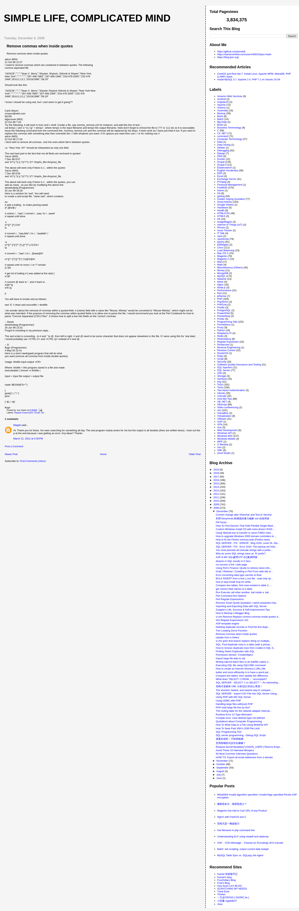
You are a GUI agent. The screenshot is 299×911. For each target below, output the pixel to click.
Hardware (222, 207)
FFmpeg (221, 181)
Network (221, 278)
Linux (220, 247)
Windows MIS (224, 435)
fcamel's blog (224, 877)
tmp (219, 381)
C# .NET (222, 133)
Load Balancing (225, 250)
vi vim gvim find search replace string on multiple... (243, 640)
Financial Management (229, 184)
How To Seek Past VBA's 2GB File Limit (238, 728)
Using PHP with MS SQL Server (233, 697)
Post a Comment (14, 446)
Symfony (222, 378)
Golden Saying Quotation (231, 199)
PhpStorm (222, 301)
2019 (216, 469)
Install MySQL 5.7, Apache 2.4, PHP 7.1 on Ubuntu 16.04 (248, 79)
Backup (221, 113)
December (222, 511)
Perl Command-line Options (231, 595)
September (222, 767)
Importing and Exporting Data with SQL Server (241, 606)
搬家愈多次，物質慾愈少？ (232, 804)
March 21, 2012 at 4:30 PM (28, 438)
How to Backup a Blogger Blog (232, 613)
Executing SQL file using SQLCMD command (241, 665)
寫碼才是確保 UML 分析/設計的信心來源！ (239, 686)
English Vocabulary (227, 170)
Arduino (221, 107)
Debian (221, 147)
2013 (216, 490)
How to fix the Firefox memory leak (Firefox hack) (243, 539)
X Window (222, 444)
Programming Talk (227, 321)
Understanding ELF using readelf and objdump (242, 836)
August (220, 771)
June (219, 778)
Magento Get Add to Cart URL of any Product (242, 810)
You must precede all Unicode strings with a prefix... (244, 550)
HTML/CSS (223, 213)
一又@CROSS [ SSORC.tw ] (233, 897)
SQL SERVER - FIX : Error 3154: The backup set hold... (246, 546)
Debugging (223, 150)
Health (220, 210)
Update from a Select (227, 637)
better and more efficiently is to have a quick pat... (243, 672)
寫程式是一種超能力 (228, 823)
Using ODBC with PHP (228, 700)
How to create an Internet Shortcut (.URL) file (240, 668)
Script (37, 412)
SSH (219, 373)
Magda (17, 425)
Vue (219, 427)
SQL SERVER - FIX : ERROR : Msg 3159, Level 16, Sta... (248, 543)
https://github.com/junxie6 (231, 51)
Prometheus (224, 324)
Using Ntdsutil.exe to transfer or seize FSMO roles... (244, 532)
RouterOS (222, 353)
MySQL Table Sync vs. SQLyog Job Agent (240, 855)
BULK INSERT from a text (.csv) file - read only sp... (244, 578)
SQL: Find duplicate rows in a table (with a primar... (244, 644)
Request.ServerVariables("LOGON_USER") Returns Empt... (249, 746)
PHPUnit (222, 304)
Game (220, 190)
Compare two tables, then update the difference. (242, 675)
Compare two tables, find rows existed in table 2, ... (244, 585)
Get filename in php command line (236, 830)
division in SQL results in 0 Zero (233, 561)
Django (221, 153)
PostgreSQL (224, 310)
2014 (216, 486)
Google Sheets (225, 204)
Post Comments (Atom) (33, 461)
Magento (222, 256)
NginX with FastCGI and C (231, 816)
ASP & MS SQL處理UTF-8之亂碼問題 (237, 557)
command (222, 136)
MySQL (221, 276)
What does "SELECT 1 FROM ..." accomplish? (241, 679)
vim (42, 412)
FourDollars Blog (226, 880)
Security (221, 361)
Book (220, 124)
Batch (220, 119)
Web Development (227, 430)
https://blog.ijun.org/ (228, 57)
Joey (219, 904)
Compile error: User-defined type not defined (240, 718)
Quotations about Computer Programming (239, 721)
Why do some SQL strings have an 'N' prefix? (241, 553)
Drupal (220, 161)
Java (219, 236)
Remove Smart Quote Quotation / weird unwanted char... (247, 602)
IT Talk (220, 233)
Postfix (221, 307)
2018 (216, 473)
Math (220, 264)
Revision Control (226, 350)
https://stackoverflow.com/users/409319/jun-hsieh (244, 54)
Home (103, 454)
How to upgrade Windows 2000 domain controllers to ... (246, 536)
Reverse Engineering (228, 347)
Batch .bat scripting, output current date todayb (243, 849)
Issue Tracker (224, 230)
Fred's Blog (223, 883)
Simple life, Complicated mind (87, 18)
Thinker (221, 894)
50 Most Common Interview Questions (237, 753)
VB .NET (222, 401)
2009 (216, 504)
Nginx (220, 284)
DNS (219, 156)
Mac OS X (222, 253)
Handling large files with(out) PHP (234, 704)
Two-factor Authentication (231, 390)
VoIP (219, 421)
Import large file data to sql (230, 658)
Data (219, 141)
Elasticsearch (224, 167)
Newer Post (11, 454)
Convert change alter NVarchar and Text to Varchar (244, 514)
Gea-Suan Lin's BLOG (229, 885)
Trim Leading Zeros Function (232, 630)
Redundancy (224, 338)
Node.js (221, 287)
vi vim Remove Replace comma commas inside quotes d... (248, 616)
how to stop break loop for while (233, 581)
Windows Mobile (226, 438)
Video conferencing (227, 407)
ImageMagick (224, 221)
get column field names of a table (234, 588)
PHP (219, 298)
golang (221, 196)
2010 (216, 500)
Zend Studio (224, 453)
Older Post (195, 454)
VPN (219, 424)
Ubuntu (221, 393)
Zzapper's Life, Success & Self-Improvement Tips (243, 609)
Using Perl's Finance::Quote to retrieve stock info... (244, 568)
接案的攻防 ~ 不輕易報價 (230, 738)
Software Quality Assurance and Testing (239, 364)
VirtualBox (222, 413)
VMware (221, 418)
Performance (224, 290)
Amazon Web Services (229, 96)
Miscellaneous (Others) (230, 267)
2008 (216, 507)
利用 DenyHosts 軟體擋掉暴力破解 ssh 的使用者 (242, 518)
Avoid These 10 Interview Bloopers (235, 750)
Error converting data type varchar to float (238, 575)
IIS (218, 219)
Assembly (222, 110)
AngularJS (223, 101)
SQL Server (223, 370)
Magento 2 (223, 258)
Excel (220, 176)
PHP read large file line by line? (233, 707)
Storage (221, 376)
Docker (221, 159)
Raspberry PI (224, 333)
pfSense (221, 296)
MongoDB (222, 273)
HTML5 (221, 216)
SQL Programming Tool (228, 731)
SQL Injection (224, 367)
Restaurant (223, 344)
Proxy (220, 327)
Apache (221, 104)
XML (219, 450)
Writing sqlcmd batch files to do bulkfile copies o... (243, 661)
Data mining (223, 144)
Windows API (224, 433)
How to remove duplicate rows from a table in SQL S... (245, 647)
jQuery (220, 241)
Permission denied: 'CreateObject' (234, 654)
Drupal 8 (222, 164)
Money (221, 270)
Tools (220, 387)
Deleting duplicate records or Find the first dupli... (243, 627)
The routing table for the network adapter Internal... (244, 710)
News (220, 281)
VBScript (222, 404)
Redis (220, 336)
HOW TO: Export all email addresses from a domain (244, 757)
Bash (220, 116)
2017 (216, 476)
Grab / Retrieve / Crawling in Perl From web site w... (244, 571)
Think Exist (223, 891)
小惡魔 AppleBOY (227, 900)
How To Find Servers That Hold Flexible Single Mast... (245, 525)
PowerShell (223, 313)
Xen (219, 447)
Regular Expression (23, 412)
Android (221, 99)
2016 (216, 480)
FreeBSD (222, 187)
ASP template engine (227, 623)
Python (221, 330)
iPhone (221, 227)
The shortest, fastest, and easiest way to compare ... (244, 690)
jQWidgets (223, 244)
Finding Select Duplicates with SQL (235, 651)
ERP (219, 173)
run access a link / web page (231, 564)
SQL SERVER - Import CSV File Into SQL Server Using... (247, 693)
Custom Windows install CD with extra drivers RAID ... (245, 529)
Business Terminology (229, 127)
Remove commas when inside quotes (40, 46)
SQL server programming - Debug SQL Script (241, 735)
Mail (219, 261)
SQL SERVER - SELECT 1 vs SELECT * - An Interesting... (248, 682)
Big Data (222, 121)
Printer (220, 318)
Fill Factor (221, 522)
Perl (219, 293)
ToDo (220, 384)
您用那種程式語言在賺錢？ (231, 743)
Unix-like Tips (224, 398)
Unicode (221, 396)
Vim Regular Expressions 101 (232, 620)
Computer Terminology (229, 139)
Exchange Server (226, 179)
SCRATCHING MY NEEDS (232, 888)
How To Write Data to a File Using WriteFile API (242, 724)
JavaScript (223, 239)
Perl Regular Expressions (230, 599)
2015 (216, 483)
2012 (216, 494)
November (222, 760)
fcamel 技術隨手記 (227, 874)
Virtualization (224, 415)
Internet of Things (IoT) (229, 224)
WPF (220, 441)
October (221, 764)
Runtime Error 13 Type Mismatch (234, 714)
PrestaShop (223, 316)
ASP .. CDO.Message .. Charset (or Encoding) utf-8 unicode (250, 842)
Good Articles (224, 201)
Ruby (220, 356)
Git (218, 193)
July (219, 774)
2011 (216, 497)
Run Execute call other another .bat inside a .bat (242, 592)
